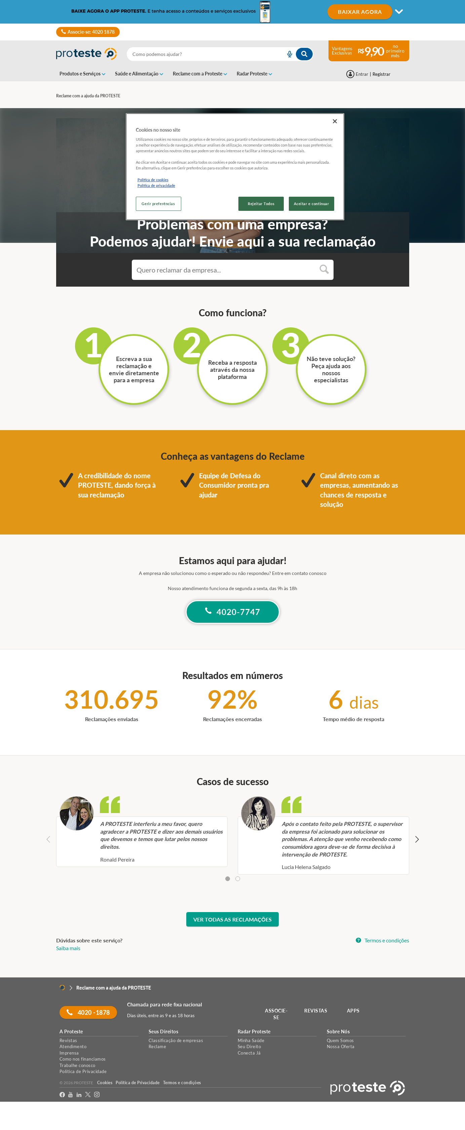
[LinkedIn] (79, 1095)
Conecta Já (249, 1053)
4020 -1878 (88, 1012)
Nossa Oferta (341, 1046)
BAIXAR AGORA (360, 11)
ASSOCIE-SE (276, 1014)
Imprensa (69, 1053)
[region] (235, 166)
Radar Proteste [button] (254, 1031)
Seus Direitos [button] (164, 1031)
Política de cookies (153, 179)
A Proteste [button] (71, 1031)
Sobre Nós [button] (338, 1031)
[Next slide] (416, 840)
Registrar (381, 74)
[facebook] (62, 1095)
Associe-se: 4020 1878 (88, 32)
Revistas (68, 1040)
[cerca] (198, 54)
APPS (353, 1010)
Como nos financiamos (83, 1059)
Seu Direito (249, 1046)
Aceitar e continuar (311, 203)
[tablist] (232, 879)
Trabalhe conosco (77, 1065)
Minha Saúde (251, 1040)
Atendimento (73, 1046)
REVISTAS (315, 1010)
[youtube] (70, 1095)
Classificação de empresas (176, 1040)
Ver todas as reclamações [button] (232, 919)
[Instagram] (97, 1095)
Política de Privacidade (83, 1071)
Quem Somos (340, 1040)
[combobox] (220, 54)
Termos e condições (382, 940)
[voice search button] (287, 54)
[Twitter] (88, 1095)
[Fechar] (334, 121)
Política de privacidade (156, 185)
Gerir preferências (158, 203)
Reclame (157, 1046)
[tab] (227, 878)
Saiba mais (68, 948)
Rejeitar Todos (261, 203)
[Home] (62, 987)
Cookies (105, 1082)
